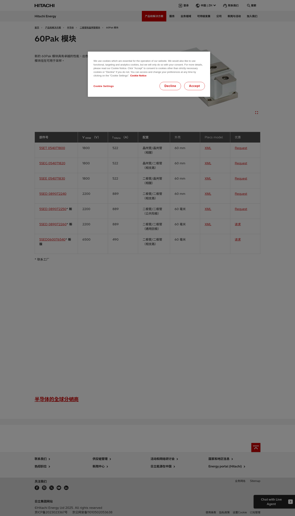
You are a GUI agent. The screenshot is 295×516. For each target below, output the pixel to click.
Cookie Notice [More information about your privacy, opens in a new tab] (138, 75)
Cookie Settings (104, 86)
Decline (170, 86)
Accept (194, 86)
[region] (149, 74)
